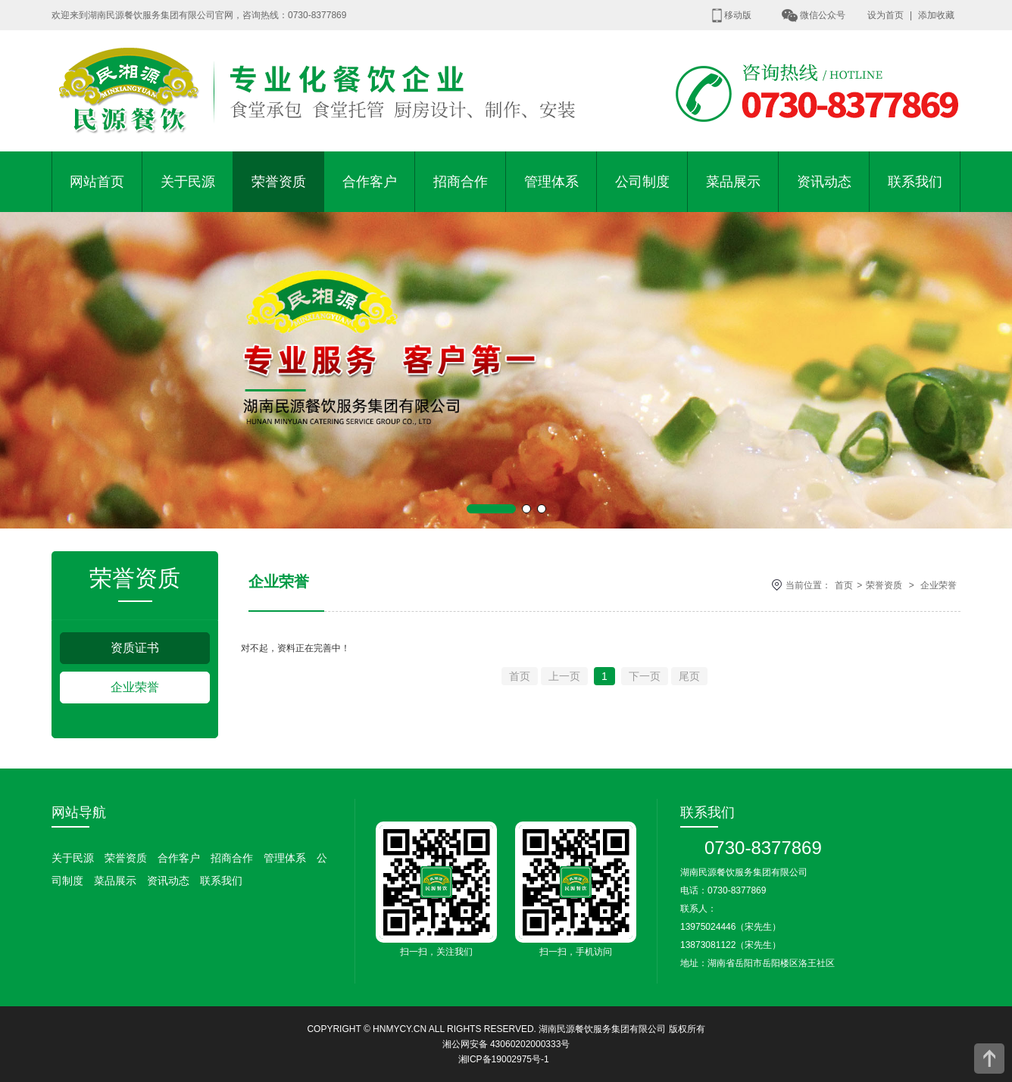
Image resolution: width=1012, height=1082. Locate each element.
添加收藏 (936, 15)
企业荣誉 (135, 687)
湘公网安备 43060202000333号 (506, 1044)
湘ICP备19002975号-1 (503, 1059)
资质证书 (135, 647)
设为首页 (885, 15)
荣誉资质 (278, 181)
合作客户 (369, 181)
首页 (844, 585)
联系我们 (915, 181)
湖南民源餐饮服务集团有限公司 (602, 1029)
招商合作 (460, 181)
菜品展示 (733, 181)
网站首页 (97, 181)
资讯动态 (824, 181)
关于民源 (188, 181)
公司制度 (642, 181)
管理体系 (551, 181)
